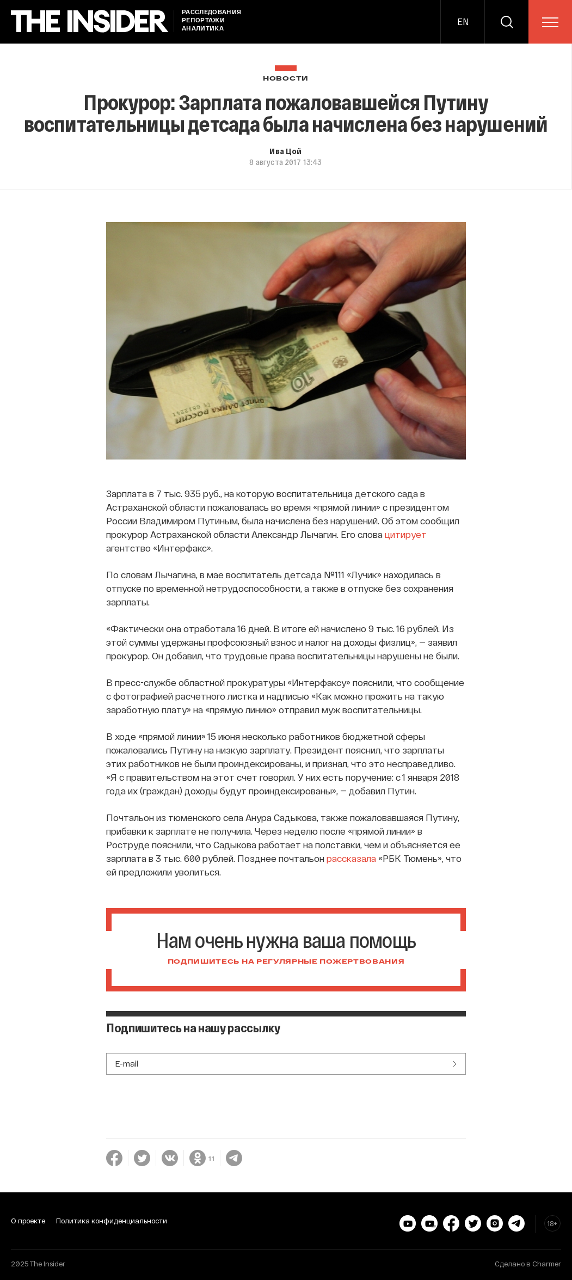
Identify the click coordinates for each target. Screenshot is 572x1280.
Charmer (546, 1263)
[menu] (550, 22)
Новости (286, 79)
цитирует (406, 534)
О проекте (28, 1220)
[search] (506, 22)
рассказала (351, 858)
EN (463, 21)
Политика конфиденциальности (111, 1220)
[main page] (90, 21)
